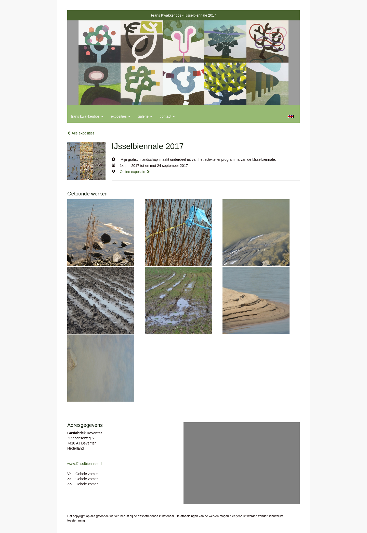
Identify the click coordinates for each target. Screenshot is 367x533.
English (291, 116)
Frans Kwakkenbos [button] (87, 116)
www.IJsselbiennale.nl (84, 464)
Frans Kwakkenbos (166, 15)
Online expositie (135, 172)
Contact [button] (167, 116)
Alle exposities (81, 133)
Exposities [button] (120, 116)
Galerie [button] (145, 116)
